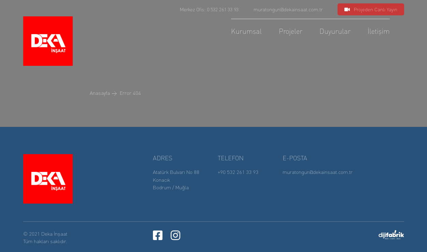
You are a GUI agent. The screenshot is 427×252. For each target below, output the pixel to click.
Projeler (290, 31)
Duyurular (335, 31)
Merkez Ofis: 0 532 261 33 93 (209, 9)
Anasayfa (100, 92)
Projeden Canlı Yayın (370, 9)
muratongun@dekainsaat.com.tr (288, 9)
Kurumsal (246, 31)
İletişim (379, 31)
